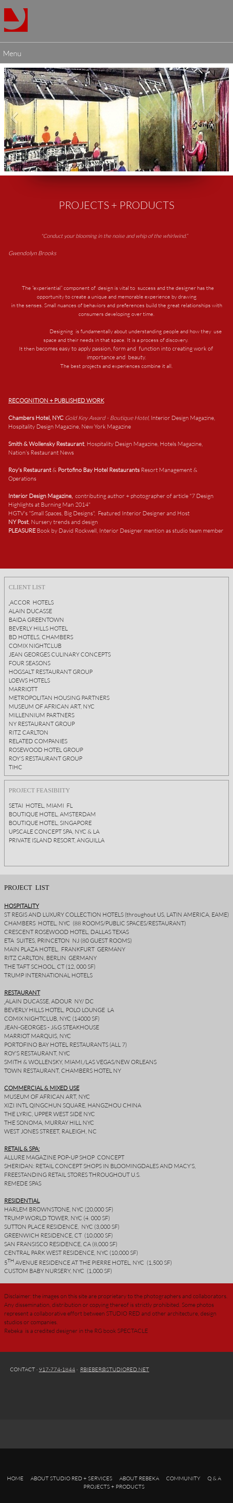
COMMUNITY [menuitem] (183, 1478)
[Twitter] (66, 1392)
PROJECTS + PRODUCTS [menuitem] (114, 1486)
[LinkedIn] (83, 1392)
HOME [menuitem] (15, 1478)
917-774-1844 (57, 1369)
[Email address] (33, 1392)
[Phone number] (17, 1392)
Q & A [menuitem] (214, 1478)
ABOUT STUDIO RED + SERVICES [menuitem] (71, 1478)
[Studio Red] (16, 20)
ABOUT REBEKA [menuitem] (139, 1478)
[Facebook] (50, 1392)
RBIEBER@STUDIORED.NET (114, 1369)
